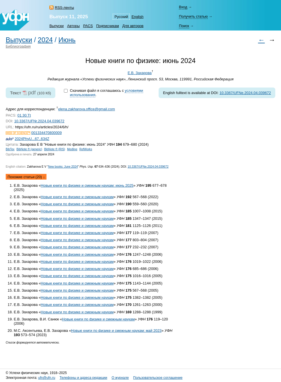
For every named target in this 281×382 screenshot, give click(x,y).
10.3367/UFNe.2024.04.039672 (245, 93)
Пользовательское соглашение (158, 378)
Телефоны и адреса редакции (83, 378)
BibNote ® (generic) (29, 149)
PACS (88, 26)
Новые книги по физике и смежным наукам (77, 197)
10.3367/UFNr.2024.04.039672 (39, 121)
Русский (121, 17)
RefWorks (85, 149)
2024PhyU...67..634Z (32, 139)
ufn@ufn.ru (46, 378)
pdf (32, 93)
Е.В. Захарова (139, 73)
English (137, 17)
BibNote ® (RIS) (54, 149)
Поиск (184, 26)
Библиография (18, 46)
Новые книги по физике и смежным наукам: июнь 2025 (87, 185)
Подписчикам (107, 26)
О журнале (120, 378)
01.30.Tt (24, 115)
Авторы (73, 26)
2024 (45, 40)
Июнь (67, 40)
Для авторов (132, 26)
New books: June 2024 (63, 166)
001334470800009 (46, 133)
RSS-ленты (64, 7)
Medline (72, 149)
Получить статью (193, 16)
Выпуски (56, 26)
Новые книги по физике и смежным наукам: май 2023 (116, 330)
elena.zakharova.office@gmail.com (86, 109)
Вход (183, 7)
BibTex (10, 149)
